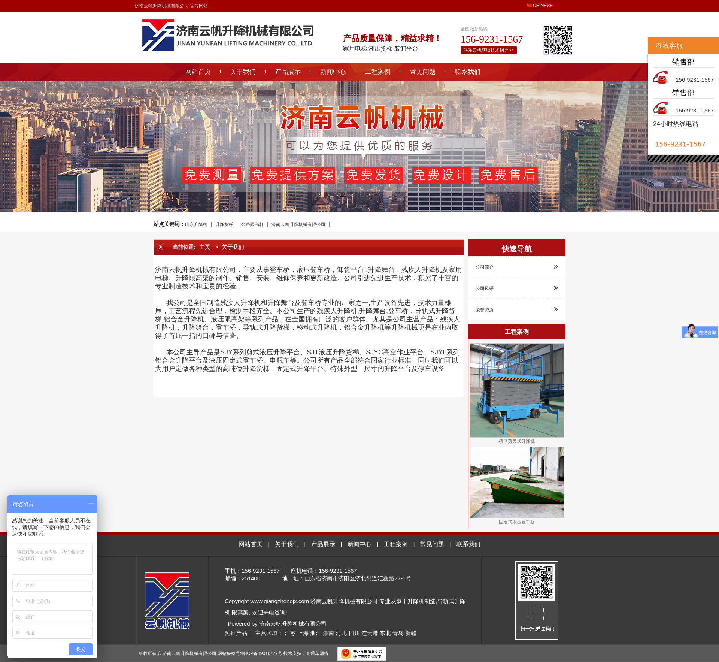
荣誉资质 (517, 309)
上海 (303, 633)
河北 (341, 633)
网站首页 (198, 71)
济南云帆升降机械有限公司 (298, 224)
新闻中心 (333, 71)
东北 (385, 633)
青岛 (398, 633)
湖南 (328, 633)
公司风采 (517, 287)
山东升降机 (196, 224)
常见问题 (423, 71)
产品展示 (288, 71)
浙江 (315, 633)
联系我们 (467, 71)
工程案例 (378, 71)
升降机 (415, 601)
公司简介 (517, 266)
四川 (354, 633)
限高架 (240, 612)
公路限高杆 (252, 224)
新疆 (410, 633)
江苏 (290, 633)
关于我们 (243, 71)
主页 (204, 247)
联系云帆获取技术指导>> (489, 50)
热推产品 (236, 633)
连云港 (369, 633)
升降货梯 (224, 224)
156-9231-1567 (695, 79)
